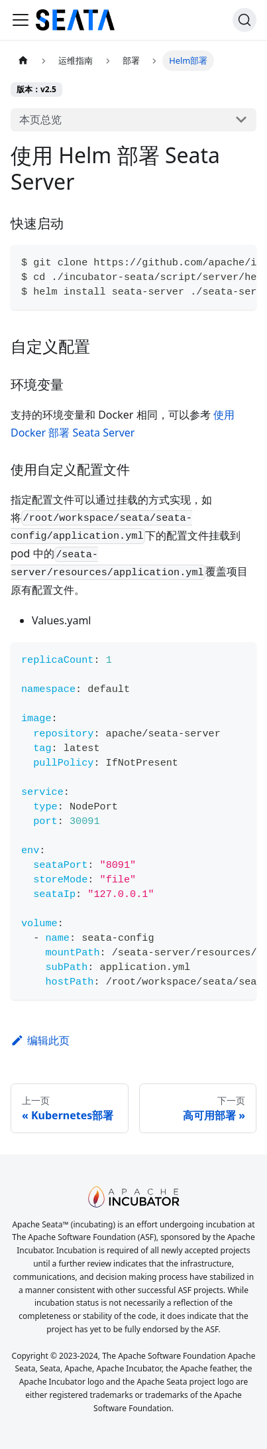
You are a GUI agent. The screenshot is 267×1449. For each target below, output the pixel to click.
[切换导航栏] (20, 20)
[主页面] (23, 60)
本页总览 (40, 119)
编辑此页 (40, 1040)
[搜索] (244, 20)
